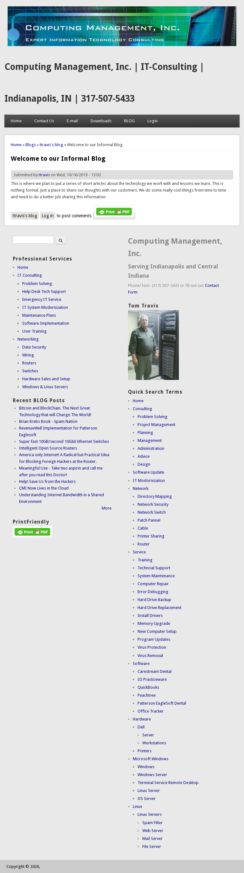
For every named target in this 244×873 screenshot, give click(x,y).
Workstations (154, 743)
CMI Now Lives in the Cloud (44, 488)
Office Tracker (151, 711)
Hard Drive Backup (154, 599)
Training (145, 560)
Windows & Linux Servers (45, 386)
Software (141, 663)
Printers (145, 750)
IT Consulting (29, 275)
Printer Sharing (151, 536)
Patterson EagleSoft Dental (162, 703)
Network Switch (152, 512)
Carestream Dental (155, 671)
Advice (144, 456)
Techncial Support (154, 567)
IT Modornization (149, 480)
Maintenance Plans (39, 315)
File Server (151, 846)
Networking (28, 339)
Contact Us (44, 120)
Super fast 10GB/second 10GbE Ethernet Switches (64, 441)
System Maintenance (156, 575)
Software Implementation (45, 323)
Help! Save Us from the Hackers (47, 481)
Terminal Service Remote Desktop (168, 782)
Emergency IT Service (41, 299)
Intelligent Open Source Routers (48, 448)
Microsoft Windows (150, 758)
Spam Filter (152, 822)
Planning (145, 432)
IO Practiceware (152, 679)
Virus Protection (152, 647)
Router (144, 544)
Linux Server (149, 790)
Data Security (34, 347)
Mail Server (152, 838)
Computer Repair (153, 583)
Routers (29, 363)
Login (152, 120)
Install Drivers (150, 615)
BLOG (129, 120)
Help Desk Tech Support (44, 291)
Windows (146, 766)
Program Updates (154, 639)
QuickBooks (148, 687)
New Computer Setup (157, 631)
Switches (30, 371)
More (107, 508)
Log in (48, 215)
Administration (151, 448)
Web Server (152, 830)
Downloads (101, 120)
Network (140, 488)
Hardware (142, 719)
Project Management (156, 424)
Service (139, 552)
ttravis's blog (51, 144)
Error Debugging (153, 591)
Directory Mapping (155, 496)
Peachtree (147, 695)
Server (148, 735)
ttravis (44, 175)
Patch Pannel (149, 520)
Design (144, 464)
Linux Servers (150, 814)
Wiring (28, 355)
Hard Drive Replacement (159, 607)
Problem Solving (37, 283)
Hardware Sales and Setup (46, 378)
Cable (143, 528)
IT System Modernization (45, 307)
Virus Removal (150, 655)
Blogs (30, 144)
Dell (141, 727)
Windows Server (152, 774)
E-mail (72, 120)
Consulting (142, 408)
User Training (34, 331)
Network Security (153, 504)
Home (16, 120)
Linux (137, 806)
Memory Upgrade (154, 623)
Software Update (148, 472)
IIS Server (147, 798)
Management (150, 440)
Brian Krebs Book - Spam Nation (48, 421)
